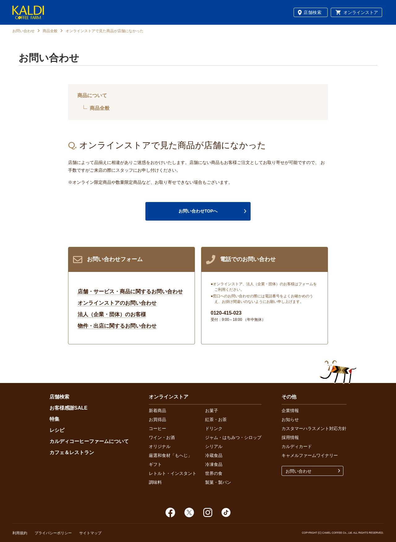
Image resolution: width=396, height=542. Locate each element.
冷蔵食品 (213, 455)
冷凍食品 (213, 464)
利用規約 (19, 533)
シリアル (213, 446)
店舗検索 (312, 12)
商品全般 (50, 31)
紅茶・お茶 (216, 419)
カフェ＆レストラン (72, 452)
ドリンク (213, 428)
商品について (92, 95)
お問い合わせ (23, 31)
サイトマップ (90, 533)
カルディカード (297, 446)
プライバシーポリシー (53, 533)
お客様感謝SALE (69, 408)
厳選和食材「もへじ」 (170, 455)
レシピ (57, 430)
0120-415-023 (226, 313)
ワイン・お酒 (162, 437)
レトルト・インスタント (172, 473)
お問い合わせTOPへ (198, 211)
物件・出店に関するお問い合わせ (117, 326)
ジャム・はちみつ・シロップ (233, 437)
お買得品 (157, 419)
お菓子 (211, 410)
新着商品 (157, 410)
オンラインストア (360, 12)
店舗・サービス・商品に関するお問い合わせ (130, 292)
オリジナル (159, 446)
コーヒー (157, 428)
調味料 (155, 482)
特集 (54, 419)
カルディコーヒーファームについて (89, 441)
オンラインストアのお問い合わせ (117, 303)
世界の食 (213, 473)
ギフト (155, 464)
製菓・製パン (218, 482)
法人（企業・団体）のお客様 (112, 314)
